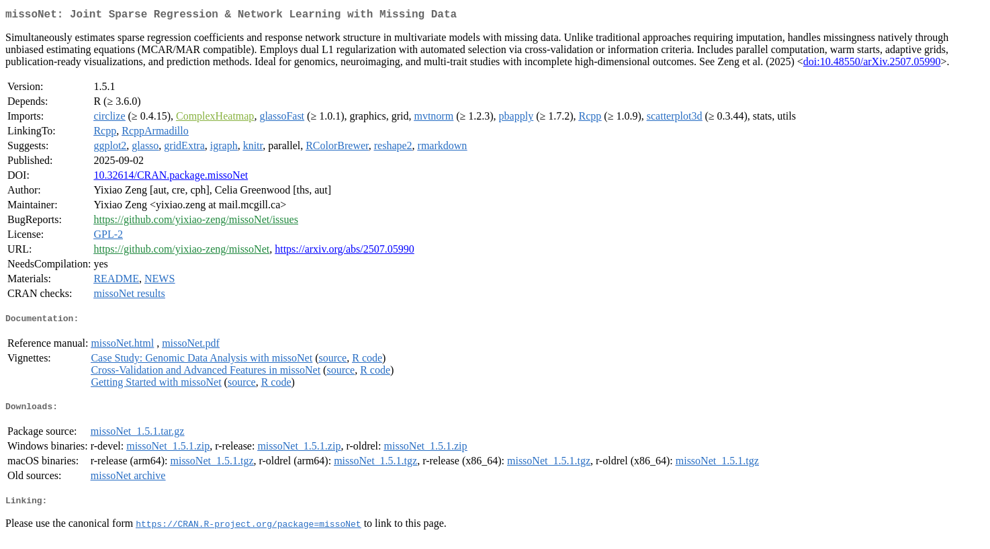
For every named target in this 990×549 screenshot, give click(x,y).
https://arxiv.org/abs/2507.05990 (344, 251)
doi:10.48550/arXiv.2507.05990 (872, 64)
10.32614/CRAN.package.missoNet (170, 177)
